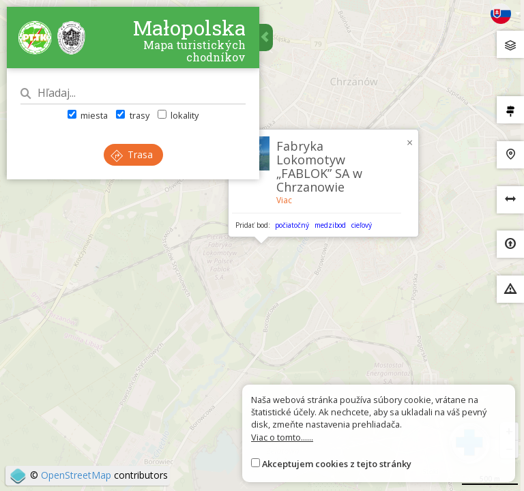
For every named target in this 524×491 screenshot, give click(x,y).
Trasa (132, 154)
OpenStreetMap (76, 474)
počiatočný (292, 225)
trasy (132, 115)
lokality (178, 115)
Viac (284, 200)
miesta (88, 115)
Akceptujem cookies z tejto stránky (336, 464)
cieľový (361, 225)
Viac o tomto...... (282, 437)
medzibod (330, 225)
